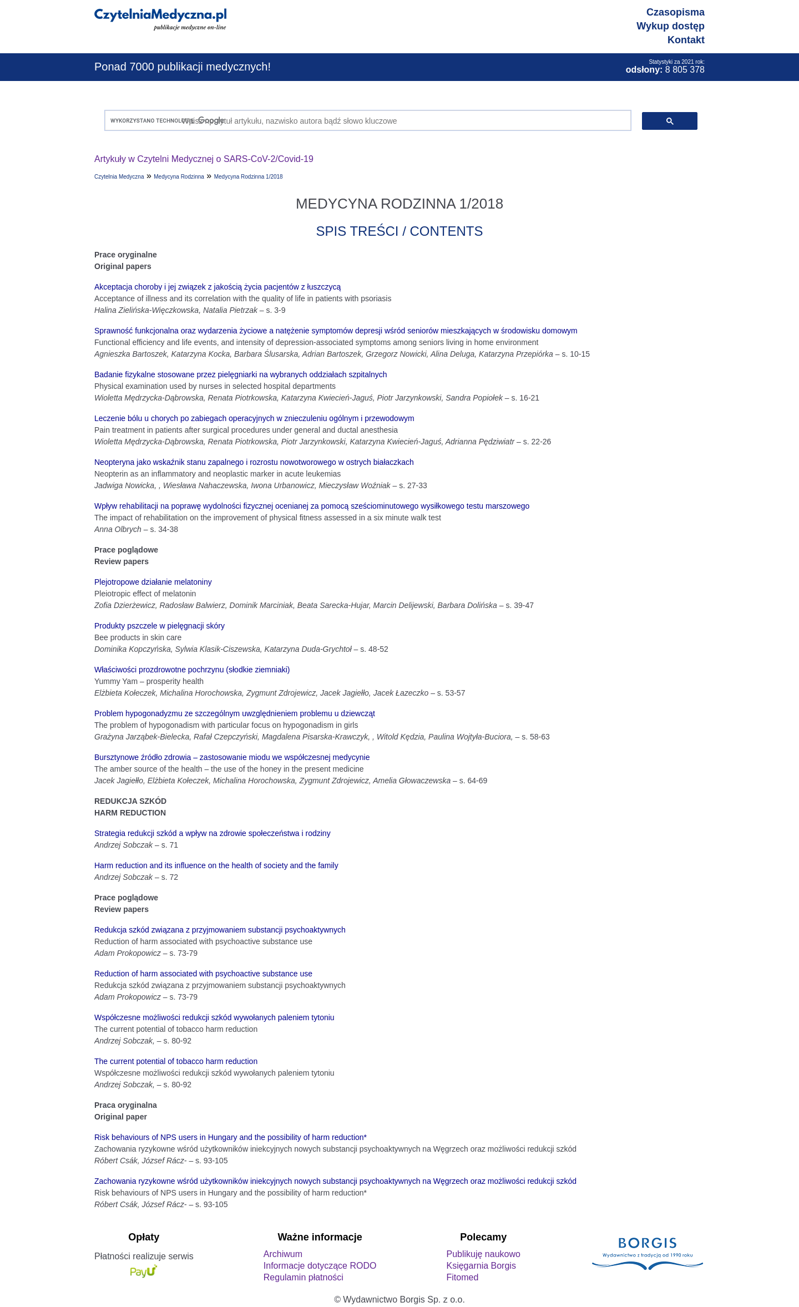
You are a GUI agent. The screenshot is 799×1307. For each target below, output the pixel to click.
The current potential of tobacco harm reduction (175, 1061)
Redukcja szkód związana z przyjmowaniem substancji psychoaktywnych (220, 929)
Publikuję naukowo (483, 1254)
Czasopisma (675, 12)
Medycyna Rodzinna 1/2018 (248, 177)
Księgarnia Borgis (480, 1265)
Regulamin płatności (303, 1277)
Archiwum (283, 1254)
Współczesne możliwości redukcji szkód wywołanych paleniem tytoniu (214, 1017)
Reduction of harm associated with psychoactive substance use (203, 973)
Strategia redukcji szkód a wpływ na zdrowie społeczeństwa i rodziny (212, 833)
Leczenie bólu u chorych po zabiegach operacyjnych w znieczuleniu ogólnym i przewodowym (254, 418)
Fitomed (462, 1277)
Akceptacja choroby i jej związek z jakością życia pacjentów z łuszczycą (217, 286)
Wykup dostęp (670, 26)
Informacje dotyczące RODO (320, 1265)
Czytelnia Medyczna (119, 177)
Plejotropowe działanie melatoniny (153, 581)
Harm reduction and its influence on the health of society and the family (216, 865)
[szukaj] (365, 121)
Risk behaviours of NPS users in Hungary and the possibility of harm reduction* (230, 1137)
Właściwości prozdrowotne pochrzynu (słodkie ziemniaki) (192, 669)
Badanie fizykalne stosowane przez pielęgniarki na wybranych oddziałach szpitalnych (240, 374)
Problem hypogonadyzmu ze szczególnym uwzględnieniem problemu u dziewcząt (234, 713)
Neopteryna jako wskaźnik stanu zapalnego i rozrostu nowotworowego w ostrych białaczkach (254, 462)
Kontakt (686, 39)
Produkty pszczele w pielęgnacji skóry (159, 625)
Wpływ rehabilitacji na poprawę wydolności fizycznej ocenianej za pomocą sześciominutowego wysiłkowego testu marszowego (311, 505)
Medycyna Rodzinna (179, 177)
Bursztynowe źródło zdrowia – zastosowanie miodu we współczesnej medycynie (232, 757)
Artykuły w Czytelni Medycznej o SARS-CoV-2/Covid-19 (203, 159)
